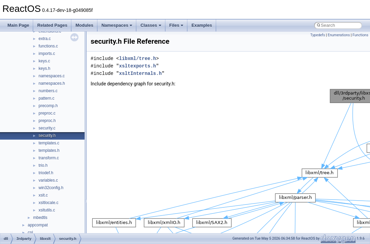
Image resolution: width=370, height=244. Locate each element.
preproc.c (47, 113)
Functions (360, 35)
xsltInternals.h (140, 73)
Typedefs (317, 35)
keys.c (44, 61)
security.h (47, 135)
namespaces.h (52, 83)
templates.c (49, 143)
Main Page (18, 25)
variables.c (48, 180)
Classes (150, 25)
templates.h (49, 150)
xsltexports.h (137, 66)
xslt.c (43, 195)
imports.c (47, 53)
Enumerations (339, 35)
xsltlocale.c (49, 202)
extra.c (45, 38)
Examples (201, 25)
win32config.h (51, 187)
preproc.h (47, 120)
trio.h (43, 165)
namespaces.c (52, 76)
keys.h (44, 68)
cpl (30, 232)
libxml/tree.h (137, 58)
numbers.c (48, 90)
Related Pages (52, 25)
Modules (84, 25)
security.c (47, 128)
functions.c (48, 46)
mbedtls (40, 217)
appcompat (38, 225)
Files (176, 25)
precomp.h (48, 105)
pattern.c (46, 98)
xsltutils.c (47, 210)
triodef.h (46, 172)
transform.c (49, 158)
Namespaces (117, 25)
